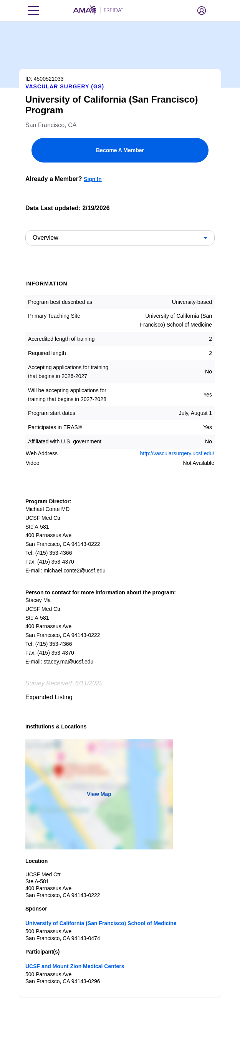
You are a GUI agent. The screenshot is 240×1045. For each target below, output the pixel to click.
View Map (99, 794)
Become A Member (120, 150)
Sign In (93, 179)
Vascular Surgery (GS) (64, 86)
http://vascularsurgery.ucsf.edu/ (177, 453)
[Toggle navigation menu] (33, 10)
